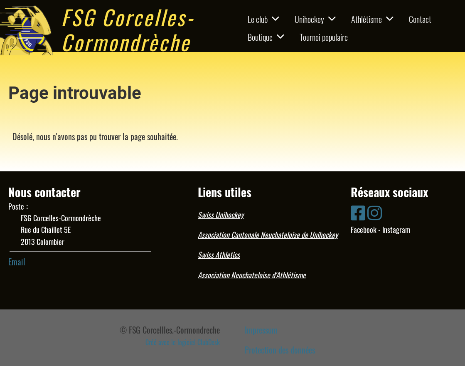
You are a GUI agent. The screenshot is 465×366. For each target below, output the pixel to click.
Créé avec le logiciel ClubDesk (182, 342)
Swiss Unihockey (221, 214)
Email (16, 261)
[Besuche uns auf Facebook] (358, 211)
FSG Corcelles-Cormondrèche (127, 29)
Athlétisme (372, 19)
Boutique (266, 37)
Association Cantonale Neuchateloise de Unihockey (268, 234)
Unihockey (315, 19)
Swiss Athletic (217, 254)
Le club (263, 19)
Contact (420, 19)
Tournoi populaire (324, 37)
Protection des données (280, 350)
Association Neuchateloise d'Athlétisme (252, 275)
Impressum (261, 330)
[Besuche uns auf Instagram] (374, 211)
